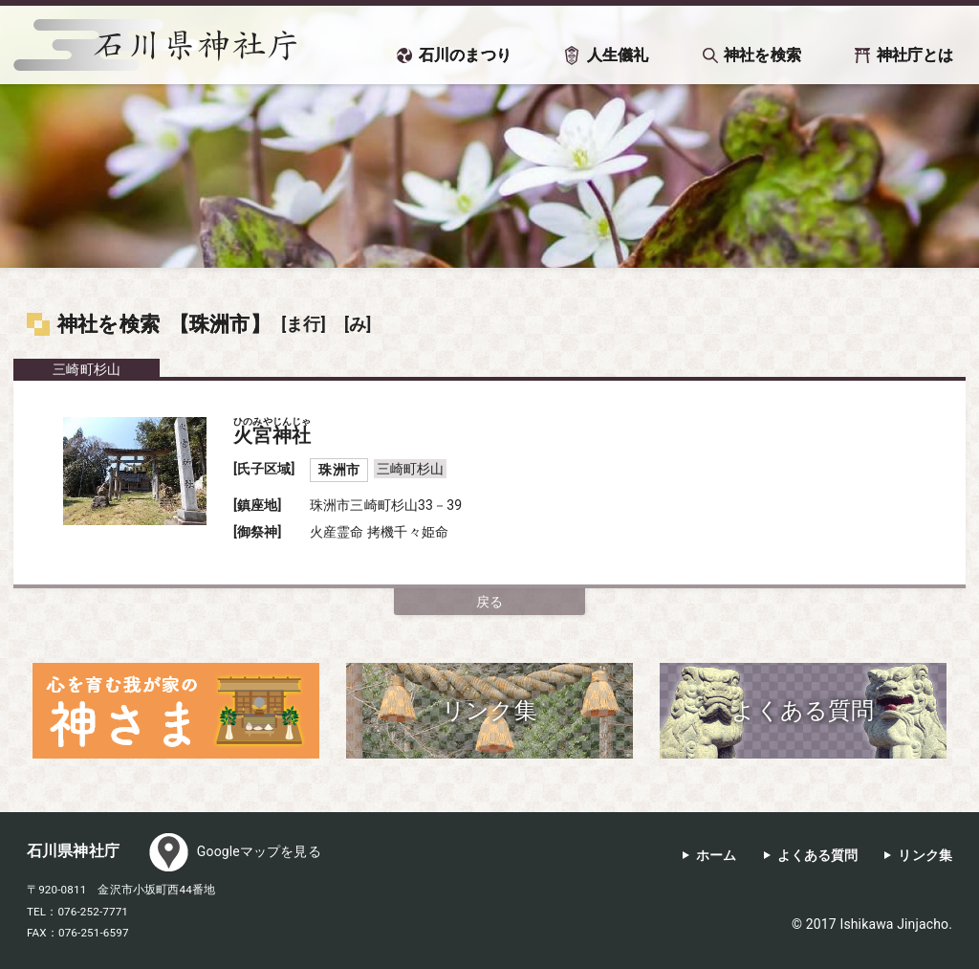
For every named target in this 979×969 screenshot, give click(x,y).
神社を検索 (762, 55)
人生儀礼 (618, 55)
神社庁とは (915, 55)
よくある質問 (818, 855)
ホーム (716, 855)
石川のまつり (465, 55)
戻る (489, 601)
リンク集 (925, 855)
